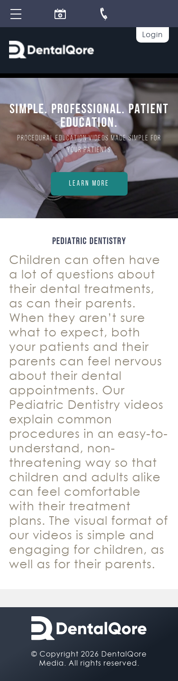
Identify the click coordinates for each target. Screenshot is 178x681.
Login (152, 34)
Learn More (89, 183)
